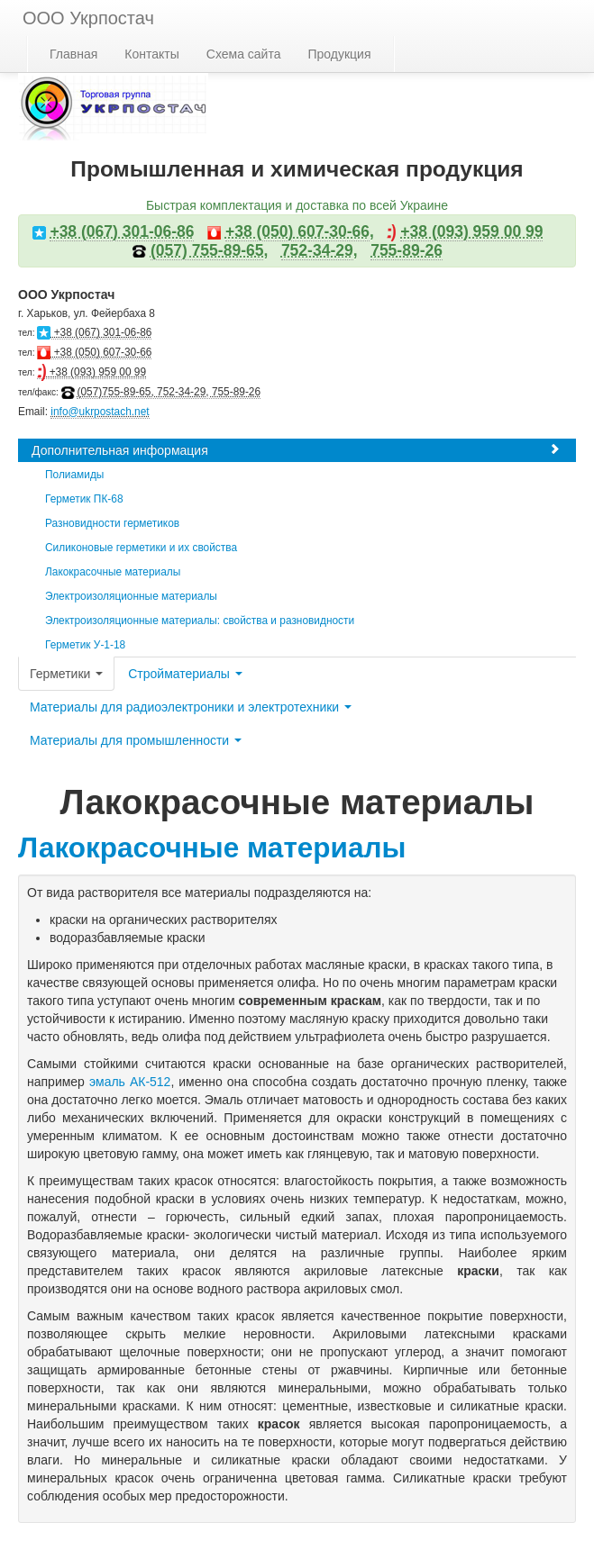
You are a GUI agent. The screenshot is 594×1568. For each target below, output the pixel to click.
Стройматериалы (185, 673)
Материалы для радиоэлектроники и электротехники (191, 707)
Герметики (66, 673)
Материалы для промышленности (136, 740)
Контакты (151, 54)
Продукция (338, 54)
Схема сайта (243, 54)
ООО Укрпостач (88, 18)
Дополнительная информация (296, 450)
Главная (73, 54)
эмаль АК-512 (130, 1081)
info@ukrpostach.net (99, 411)
